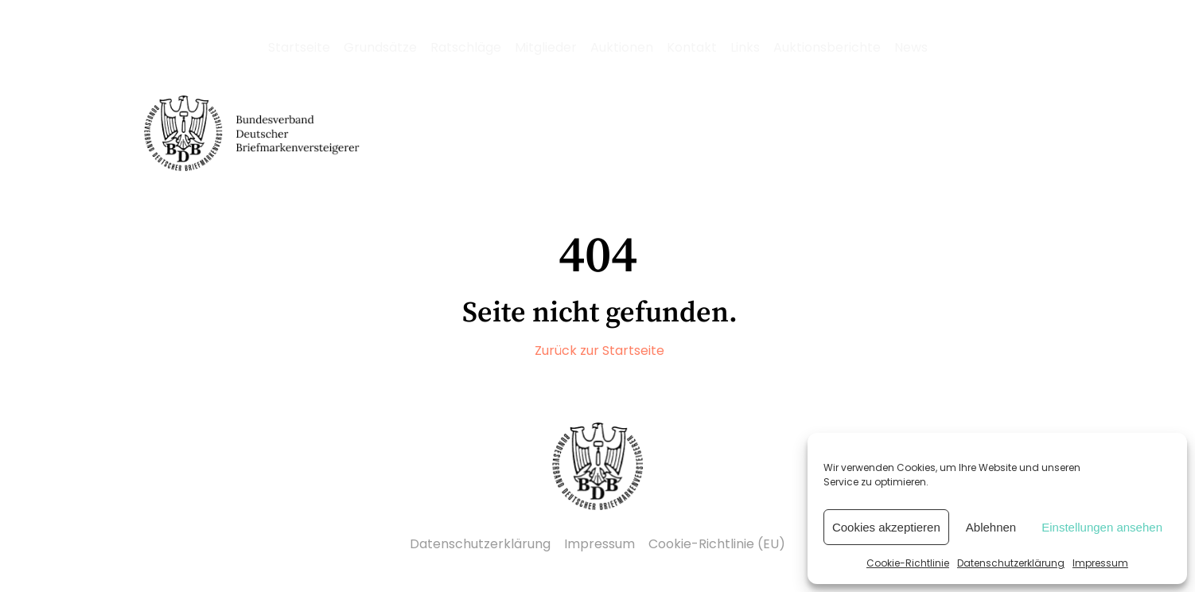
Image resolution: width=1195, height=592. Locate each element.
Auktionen (621, 47)
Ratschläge (465, 47)
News (911, 47)
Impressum (1100, 563)
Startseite (299, 47)
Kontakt (692, 47)
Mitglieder (546, 47)
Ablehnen (991, 527)
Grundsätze (380, 47)
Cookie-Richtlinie (907, 563)
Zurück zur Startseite (599, 350)
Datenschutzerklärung (1011, 563)
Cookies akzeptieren (886, 527)
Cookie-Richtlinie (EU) (716, 544)
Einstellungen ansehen (1101, 527)
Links (745, 47)
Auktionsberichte (827, 47)
